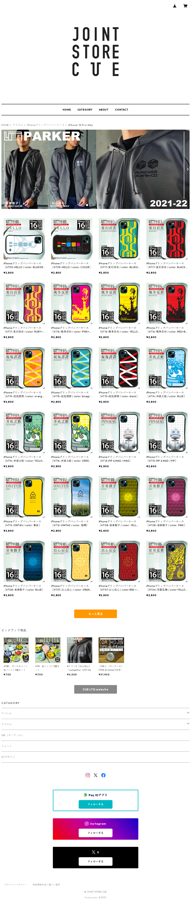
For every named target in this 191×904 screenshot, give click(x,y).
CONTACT (121, 109)
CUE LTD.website (95, 689)
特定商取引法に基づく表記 (46, 884)
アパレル (6, 713)
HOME (67, 109)
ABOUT (104, 109)
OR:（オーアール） (12, 735)
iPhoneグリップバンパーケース (46, 125)
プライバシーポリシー (15, 884)
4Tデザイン (8, 757)
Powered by (95, 897)
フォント (6, 746)
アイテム (18, 125)
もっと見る (95, 614)
